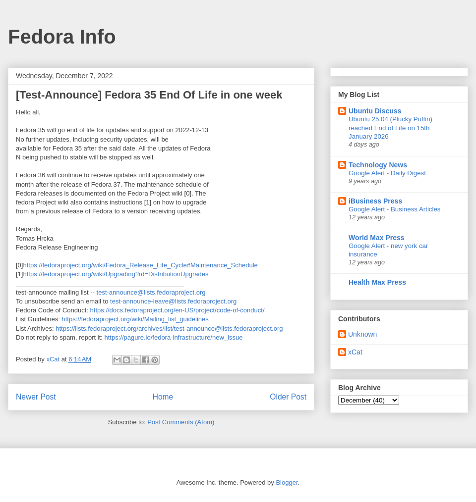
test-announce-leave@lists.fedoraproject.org (173, 301)
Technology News (378, 165)
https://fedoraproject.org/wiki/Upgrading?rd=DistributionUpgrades (115, 274)
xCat (355, 352)
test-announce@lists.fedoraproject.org (151, 292)
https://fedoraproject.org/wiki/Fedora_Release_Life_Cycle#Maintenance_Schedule (140, 265)
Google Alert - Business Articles (395, 209)
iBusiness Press (375, 201)
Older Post (288, 397)
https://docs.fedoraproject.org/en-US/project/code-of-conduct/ (177, 310)
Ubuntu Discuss (375, 111)
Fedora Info (62, 37)
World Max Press (377, 238)
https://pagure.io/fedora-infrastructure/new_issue (173, 337)
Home (163, 397)
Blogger (287, 482)
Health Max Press (377, 282)
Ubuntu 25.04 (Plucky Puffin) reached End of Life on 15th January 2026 (390, 127)
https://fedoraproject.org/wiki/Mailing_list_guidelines (135, 319)
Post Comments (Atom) (180, 422)
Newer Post (36, 397)
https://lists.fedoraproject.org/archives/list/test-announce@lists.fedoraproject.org (169, 328)
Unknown (362, 334)
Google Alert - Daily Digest (387, 173)
